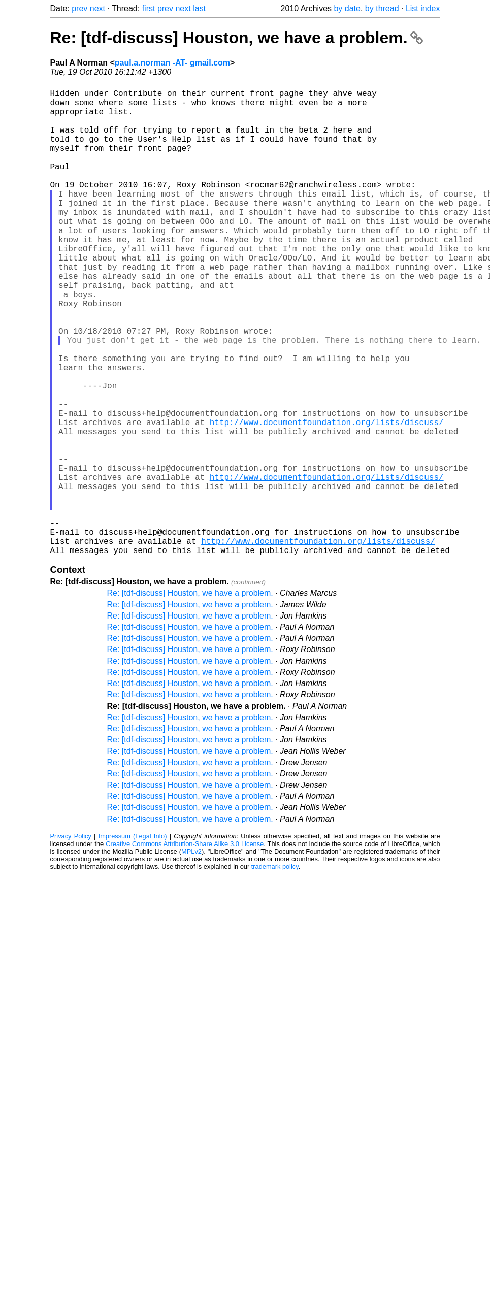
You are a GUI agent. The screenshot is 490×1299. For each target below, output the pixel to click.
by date (347, 8)
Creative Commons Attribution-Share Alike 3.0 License (185, 947)
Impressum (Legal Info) (133, 940)
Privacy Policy (70, 940)
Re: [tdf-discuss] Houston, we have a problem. (236, 37)
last (199, 8)
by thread (382, 8)
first (148, 8)
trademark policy (275, 970)
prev (79, 8)
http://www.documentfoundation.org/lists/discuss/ (327, 497)
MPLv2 (191, 955)
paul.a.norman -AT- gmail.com (172, 62)
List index (423, 8)
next (97, 8)
